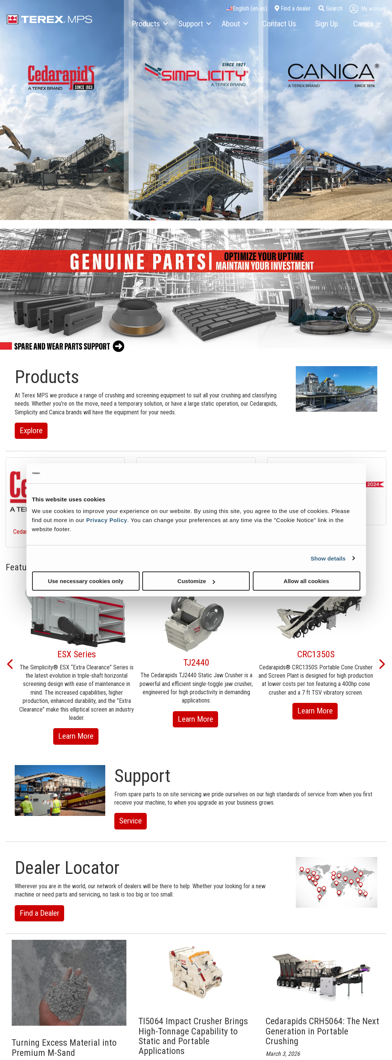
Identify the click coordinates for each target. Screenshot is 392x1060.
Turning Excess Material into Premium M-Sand (64, 1047)
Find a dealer (293, 8)
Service (130, 820)
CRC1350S (316, 654)
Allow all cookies (306, 581)
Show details (328, 558)
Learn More (78, 737)
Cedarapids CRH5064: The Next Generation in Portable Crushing (322, 1031)
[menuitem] (149, 24)
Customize (196, 581)
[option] (77, 663)
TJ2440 (196, 662)
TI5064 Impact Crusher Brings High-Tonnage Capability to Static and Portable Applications (193, 1036)
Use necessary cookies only (85, 581)
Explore (31, 430)
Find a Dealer (39, 913)
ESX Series (76, 654)
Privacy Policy (106, 520)
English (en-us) (247, 8)
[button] (9, 663)
